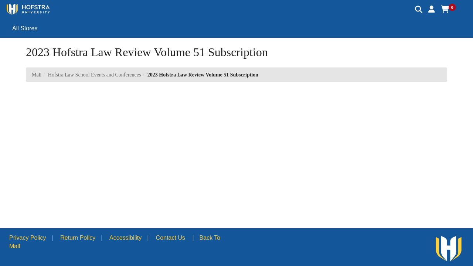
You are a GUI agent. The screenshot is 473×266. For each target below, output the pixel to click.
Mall (36, 75)
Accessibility (125, 238)
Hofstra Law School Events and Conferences (94, 75)
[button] (431, 9)
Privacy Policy (27, 238)
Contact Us (170, 238)
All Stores (24, 28)
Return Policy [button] (77, 238)
